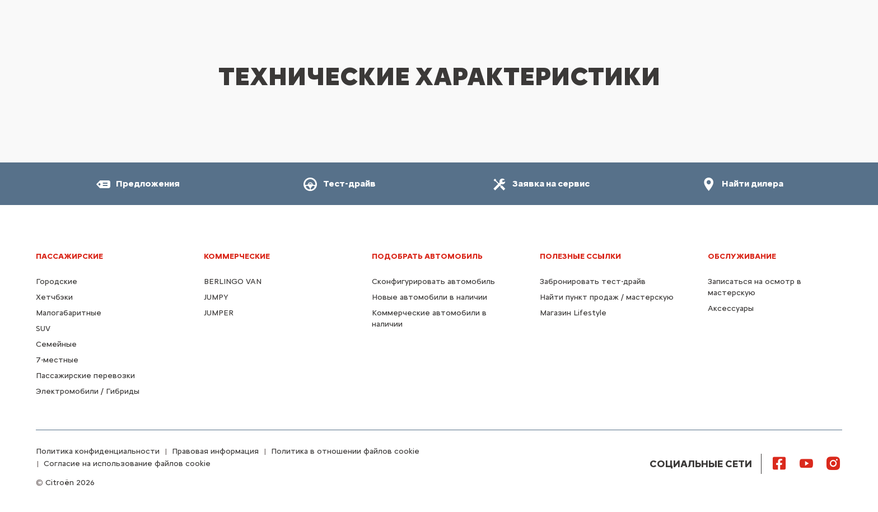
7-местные (57, 360)
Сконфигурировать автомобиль (433, 281)
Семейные (56, 344)
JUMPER (218, 313)
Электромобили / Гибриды (87, 391)
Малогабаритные (68, 313)
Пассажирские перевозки (85, 375)
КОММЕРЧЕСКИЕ (237, 256)
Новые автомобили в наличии (429, 297)
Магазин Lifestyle (573, 313)
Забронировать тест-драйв (593, 281)
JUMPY (216, 297)
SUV (43, 328)
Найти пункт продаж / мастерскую (607, 297)
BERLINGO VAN (232, 281)
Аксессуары (731, 308)
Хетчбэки (54, 297)
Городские (56, 281)
